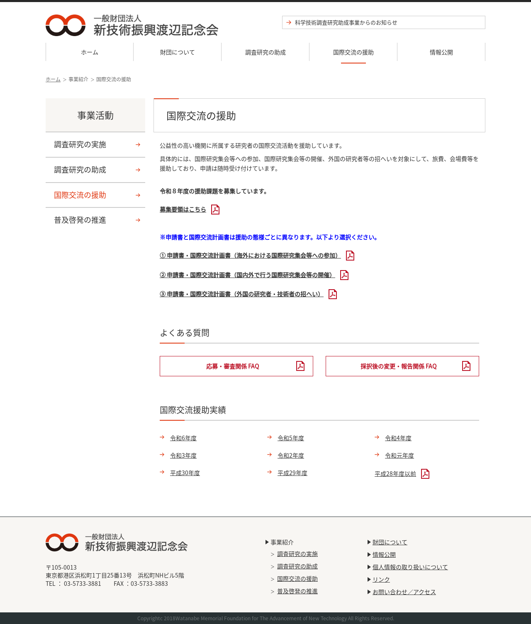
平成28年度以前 (395, 473)
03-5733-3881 (82, 583)
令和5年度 (291, 438)
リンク (381, 579)
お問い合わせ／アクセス (404, 591)
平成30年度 (185, 472)
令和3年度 (183, 455)
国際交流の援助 (353, 52)
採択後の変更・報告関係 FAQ (398, 366)
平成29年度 (292, 472)
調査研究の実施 (80, 144)
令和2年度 (291, 455)
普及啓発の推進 (80, 219)
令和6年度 (183, 438)
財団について (177, 52)
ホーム (89, 52)
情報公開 (441, 52)
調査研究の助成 (265, 52)
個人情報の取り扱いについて (410, 567)
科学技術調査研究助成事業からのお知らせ (346, 22)
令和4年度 (398, 438)
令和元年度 (399, 455)
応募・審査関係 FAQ (232, 366)
